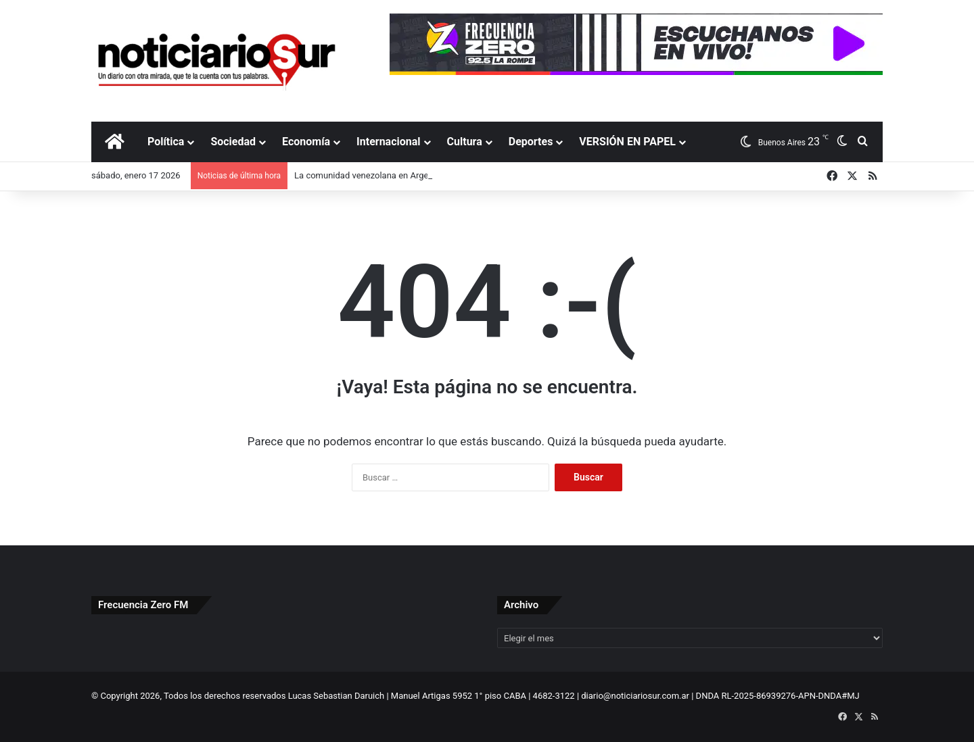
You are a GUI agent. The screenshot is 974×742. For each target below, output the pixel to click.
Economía (306, 141)
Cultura (464, 141)
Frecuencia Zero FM (143, 605)
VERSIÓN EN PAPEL (627, 141)
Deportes (531, 141)
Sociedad (233, 141)
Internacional (388, 141)
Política (165, 141)
